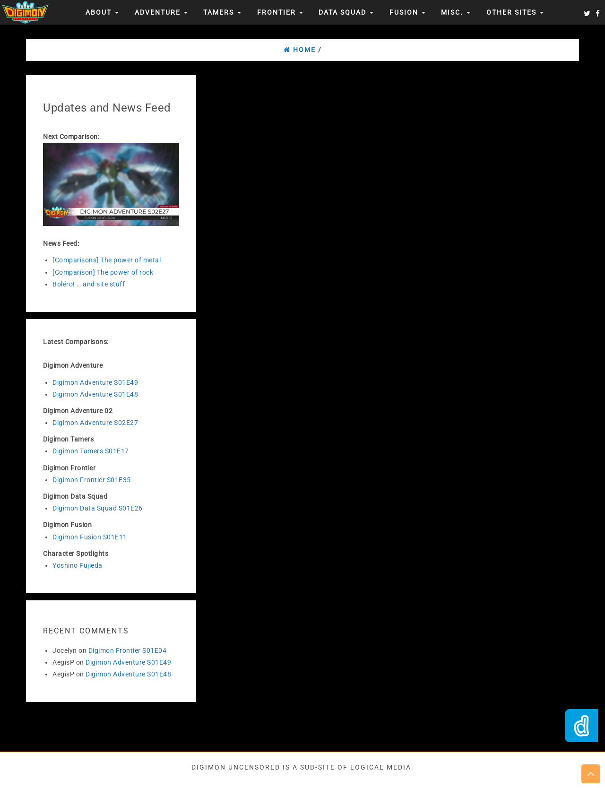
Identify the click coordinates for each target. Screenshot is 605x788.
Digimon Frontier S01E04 (127, 650)
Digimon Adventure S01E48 (95, 394)
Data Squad (346, 12)
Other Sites (515, 12)
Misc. (455, 12)
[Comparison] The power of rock (102, 272)
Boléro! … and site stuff (88, 284)
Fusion (407, 12)
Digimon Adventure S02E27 (95, 422)
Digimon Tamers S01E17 (90, 451)
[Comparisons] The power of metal (106, 260)
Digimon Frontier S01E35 (91, 480)
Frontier (280, 12)
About (102, 12)
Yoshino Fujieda (77, 565)
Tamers (222, 12)
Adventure (161, 12)
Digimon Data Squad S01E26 (97, 508)
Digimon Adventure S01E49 (95, 382)
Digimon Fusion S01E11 (89, 537)
